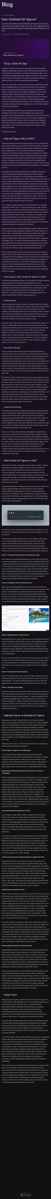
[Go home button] (22, 1195)
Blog (28, 1195)
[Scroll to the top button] (25, 1195)
